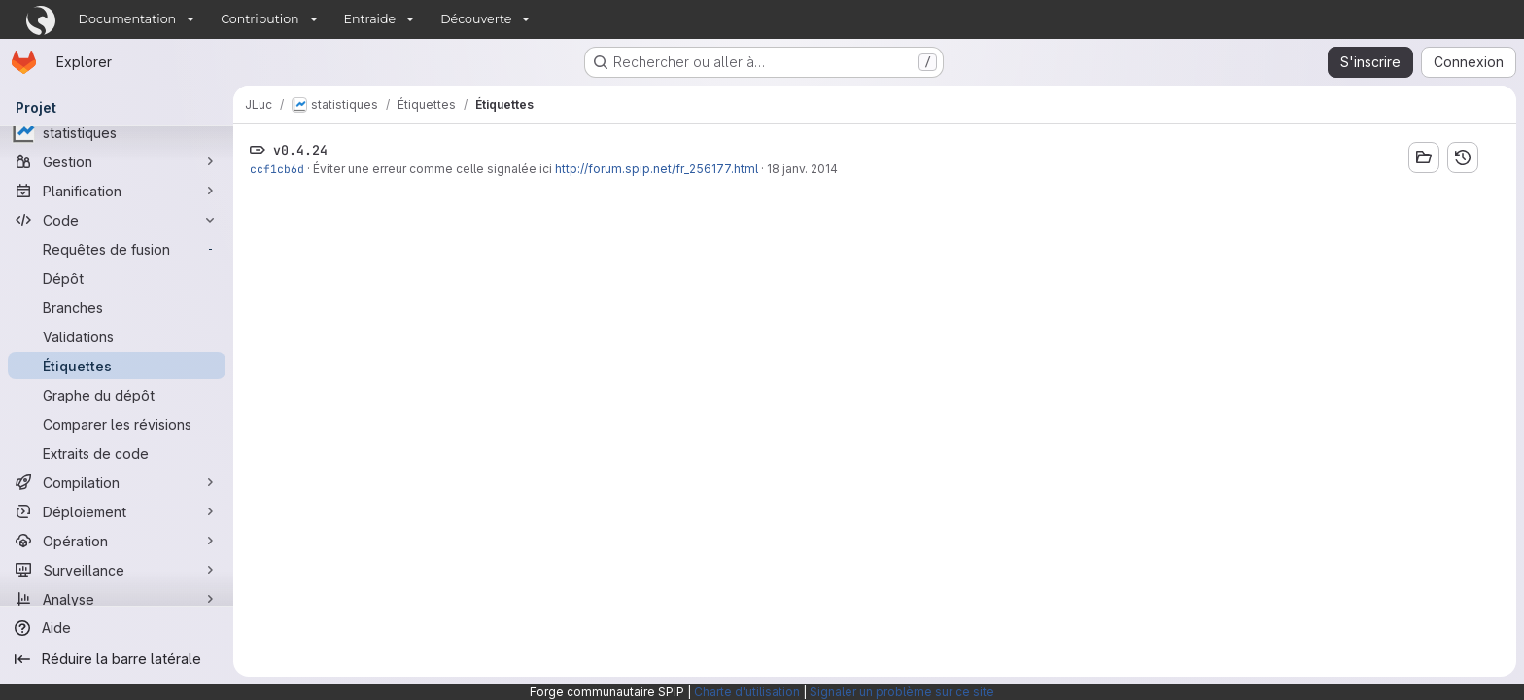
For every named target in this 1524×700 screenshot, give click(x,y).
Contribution (259, 19)
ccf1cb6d (277, 168)
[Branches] (116, 307)
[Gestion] (116, 161)
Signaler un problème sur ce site (902, 691)
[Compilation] (116, 482)
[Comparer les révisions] (116, 424)
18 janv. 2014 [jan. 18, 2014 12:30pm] (802, 168)
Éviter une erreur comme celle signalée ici (434, 168)
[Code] (116, 219)
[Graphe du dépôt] (116, 394)
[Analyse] (116, 598)
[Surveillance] (116, 569)
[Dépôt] (116, 278)
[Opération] (116, 540)
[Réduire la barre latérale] (116, 659)
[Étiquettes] (116, 365)
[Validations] (116, 336)
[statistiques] (116, 132)
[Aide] (116, 628)
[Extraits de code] (116, 453)
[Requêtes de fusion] (116, 248)
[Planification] (116, 190)
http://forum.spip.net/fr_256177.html (656, 168)
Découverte (475, 19)
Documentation (128, 19)
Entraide (370, 19)
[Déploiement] (116, 511)
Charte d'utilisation (747, 691)
